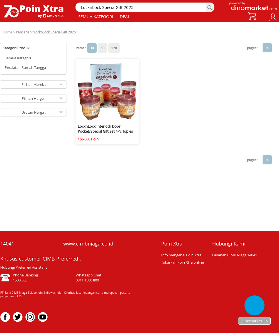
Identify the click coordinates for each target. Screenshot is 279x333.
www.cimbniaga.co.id (88, 243)
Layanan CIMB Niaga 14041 (234, 254)
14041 (7, 243)
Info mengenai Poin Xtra (181, 254)
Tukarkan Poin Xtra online (182, 262)
